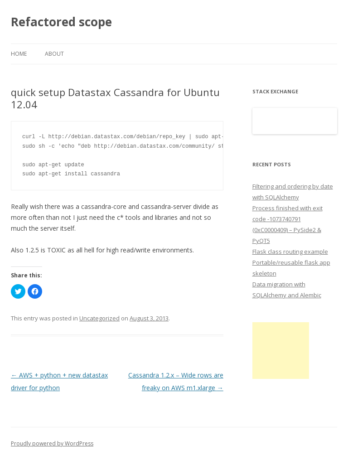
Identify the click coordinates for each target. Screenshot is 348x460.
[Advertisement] (280, 350)
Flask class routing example (290, 251)
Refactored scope (61, 22)
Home (19, 54)
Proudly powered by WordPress (52, 443)
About (54, 54)
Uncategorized (99, 318)
